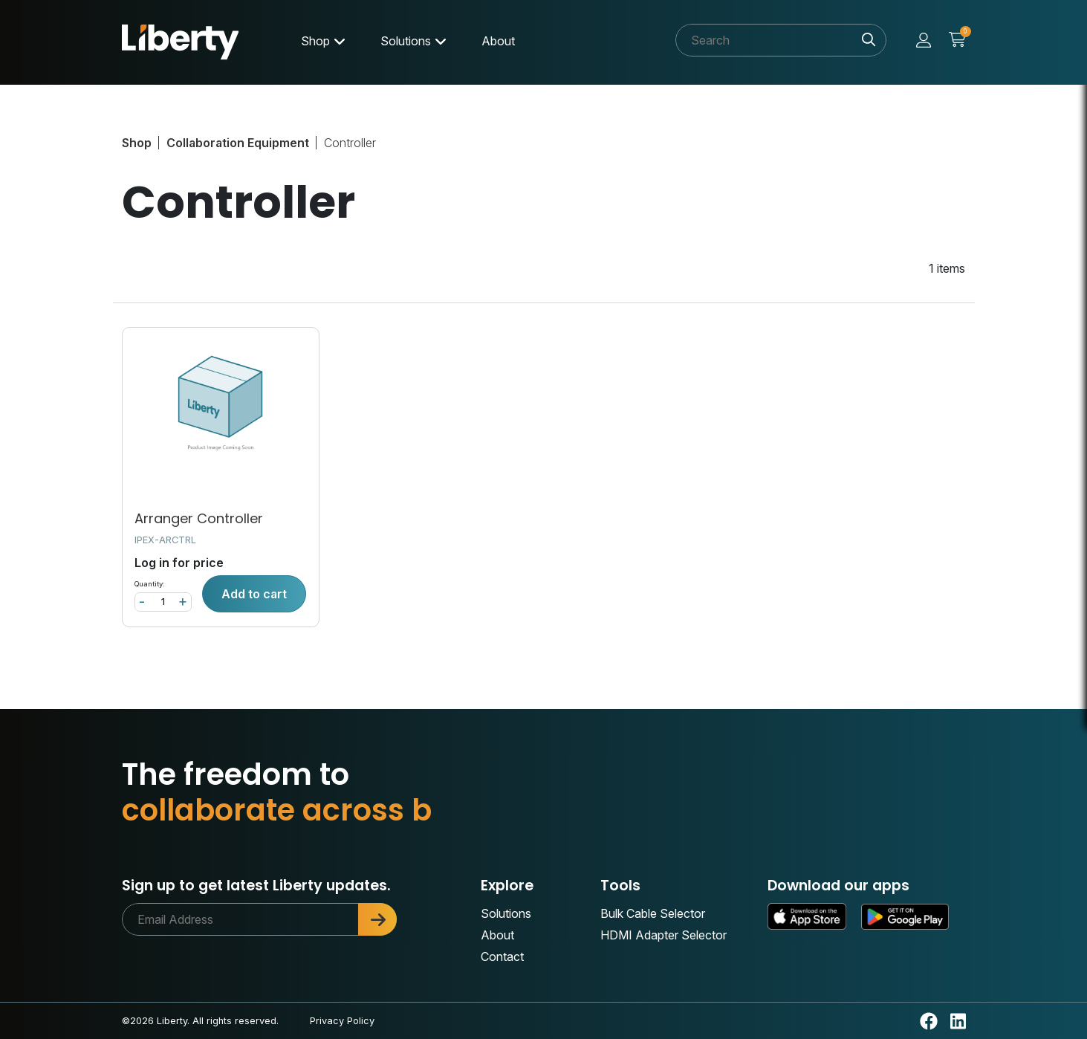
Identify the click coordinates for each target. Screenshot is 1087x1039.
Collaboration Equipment (237, 142)
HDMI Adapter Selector (663, 935)
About (498, 40)
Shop (315, 40)
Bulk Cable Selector (652, 913)
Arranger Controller (198, 518)
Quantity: (149, 584)
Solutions (405, 40)
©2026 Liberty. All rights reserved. (200, 1020)
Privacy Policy (342, 1020)
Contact (502, 956)
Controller (350, 142)
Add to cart (254, 593)
